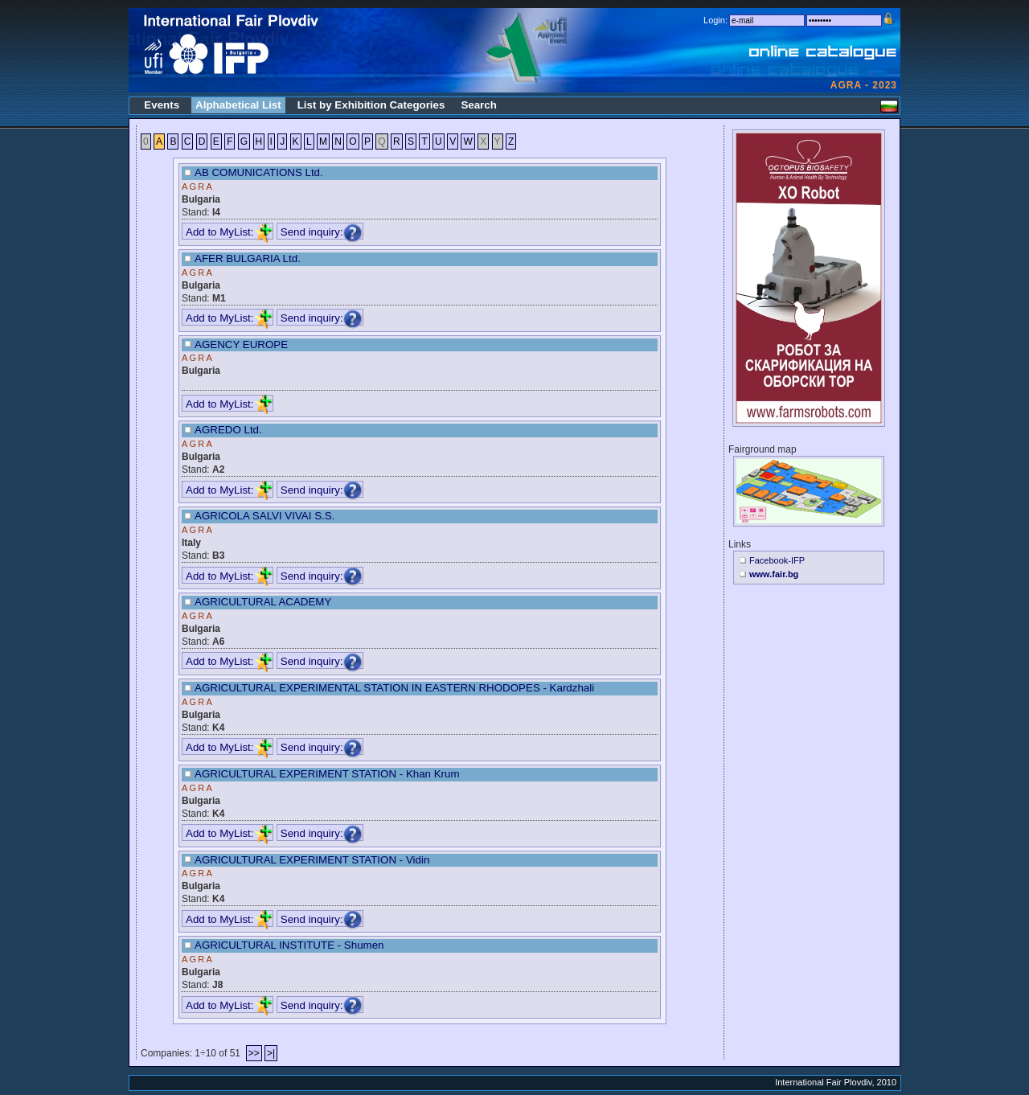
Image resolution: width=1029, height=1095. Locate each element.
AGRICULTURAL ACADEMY (263, 602)
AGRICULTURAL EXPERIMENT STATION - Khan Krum (327, 774)
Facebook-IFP (777, 560)
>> (254, 1053)
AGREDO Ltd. (228, 430)
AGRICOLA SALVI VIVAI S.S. (264, 516)
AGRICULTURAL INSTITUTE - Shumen (289, 945)
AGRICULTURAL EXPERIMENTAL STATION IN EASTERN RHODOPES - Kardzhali (394, 688)
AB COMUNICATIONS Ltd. (259, 172)
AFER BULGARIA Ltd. (248, 258)
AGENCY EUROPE (241, 344)
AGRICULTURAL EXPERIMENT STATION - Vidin (312, 860)
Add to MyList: (229, 232)
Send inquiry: (322, 232)
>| (271, 1053)
